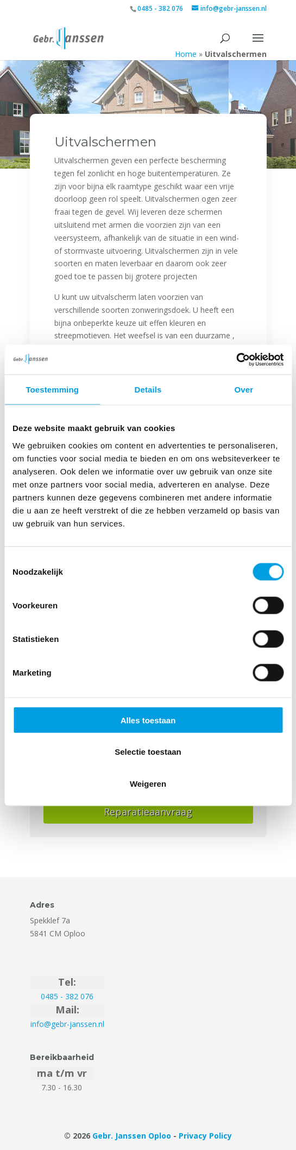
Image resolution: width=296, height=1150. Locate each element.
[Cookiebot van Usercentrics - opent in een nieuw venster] (236, 359)
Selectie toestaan (148, 751)
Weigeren (148, 783)
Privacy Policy (205, 1135)
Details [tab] (148, 389)
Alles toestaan (148, 719)
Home (186, 54)
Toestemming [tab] (52, 389)
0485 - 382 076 (160, 8)
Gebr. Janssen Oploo (131, 1135)
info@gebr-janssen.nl (67, 1024)
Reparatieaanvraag (148, 811)
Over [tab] (244, 389)
